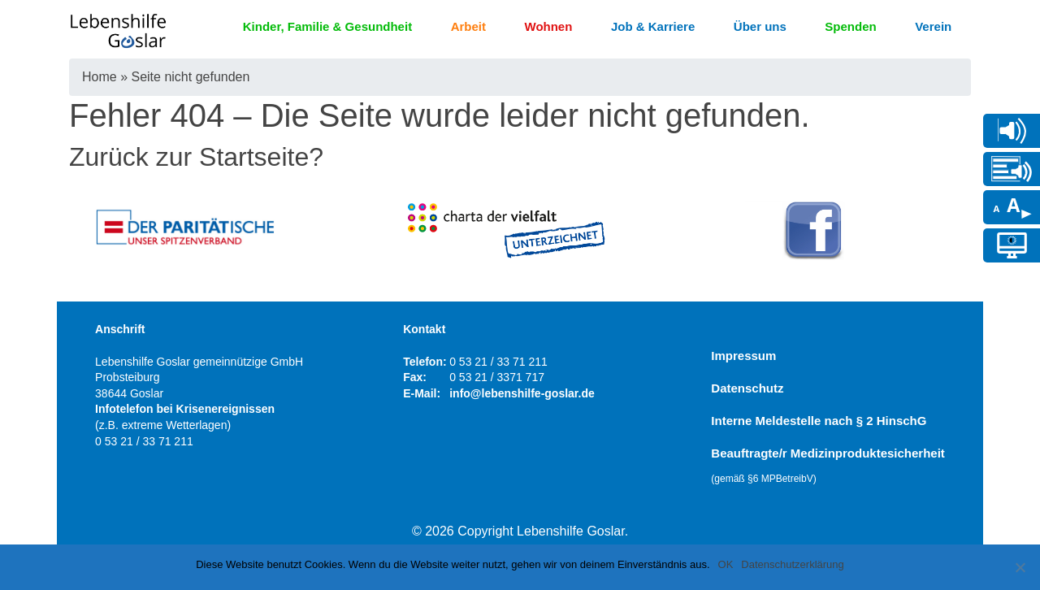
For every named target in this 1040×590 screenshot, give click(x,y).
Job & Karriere (653, 26)
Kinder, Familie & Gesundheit (327, 26)
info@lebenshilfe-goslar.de (522, 393)
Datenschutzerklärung (792, 564)
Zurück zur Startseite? (196, 156)
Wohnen (549, 26)
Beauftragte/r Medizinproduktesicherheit (828, 465)
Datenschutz (747, 388)
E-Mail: (421, 393)
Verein (933, 26)
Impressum (743, 355)
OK (726, 564)
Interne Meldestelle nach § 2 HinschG (818, 420)
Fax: (415, 377)
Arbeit (468, 26)
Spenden (850, 26)
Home (99, 77)
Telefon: (424, 361)
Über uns (760, 26)
